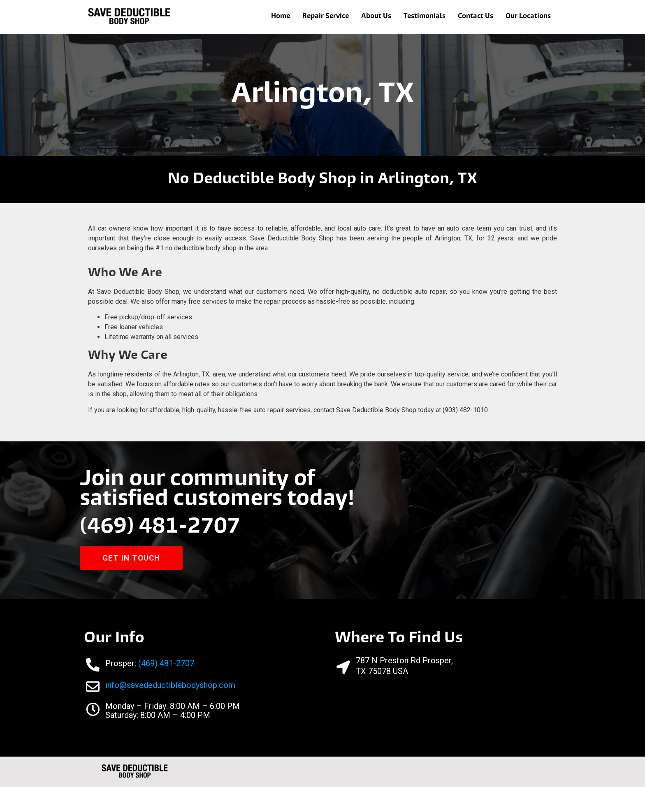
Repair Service (325, 17)
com (227, 685)
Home (280, 17)
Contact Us (475, 17)
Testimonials (424, 17)
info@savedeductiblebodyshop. (162, 685)
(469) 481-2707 (163, 528)
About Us (376, 17)
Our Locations (528, 17)
